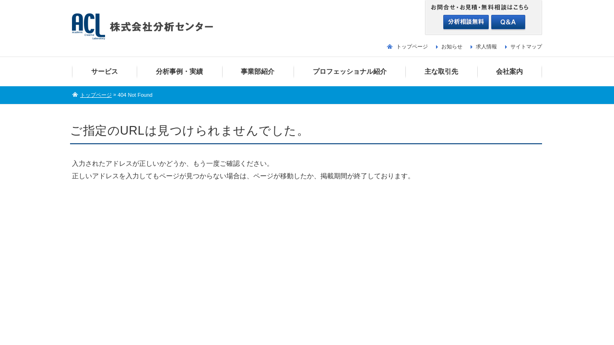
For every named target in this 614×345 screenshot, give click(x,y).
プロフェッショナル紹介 (350, 71)
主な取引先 (441, 71)
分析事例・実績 (179, 71)
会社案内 (509, 71)
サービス (104, 71)
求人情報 (486, 46)
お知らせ (451, 46)
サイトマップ (526, 46)
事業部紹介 (257, 71)
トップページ (412, 46)
